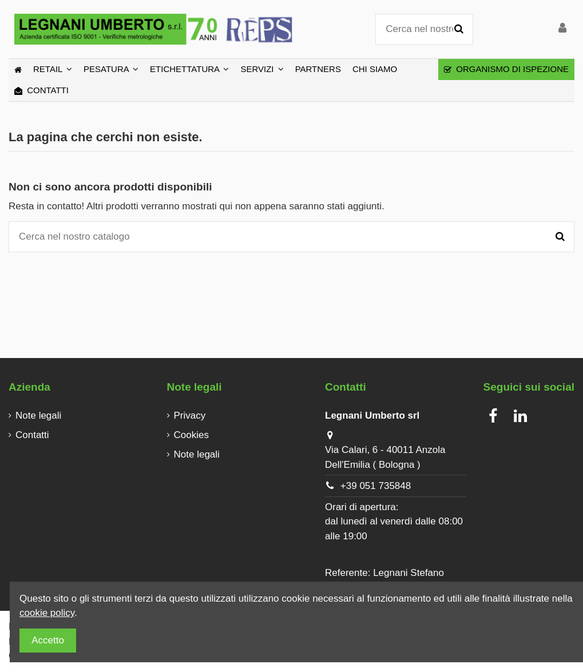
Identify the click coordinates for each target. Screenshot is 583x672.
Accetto (47, 640)
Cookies (191, 435)
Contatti (32, 435)
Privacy (190, 415)
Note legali (38, 415)
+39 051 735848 (375, 485)
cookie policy (46, 612)
